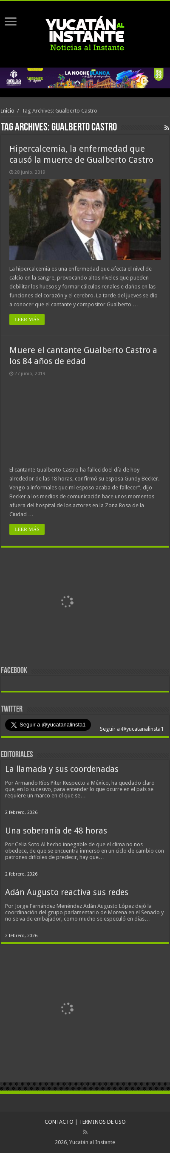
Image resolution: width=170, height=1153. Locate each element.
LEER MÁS (27, 319)
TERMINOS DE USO (102, 1122)
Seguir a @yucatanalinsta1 (131, 729)
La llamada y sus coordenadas (62, 769)
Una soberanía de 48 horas (56, 831)
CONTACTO (59, 1122)
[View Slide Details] (67, 602)
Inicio (7, 110)
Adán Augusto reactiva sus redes (66, 892)
